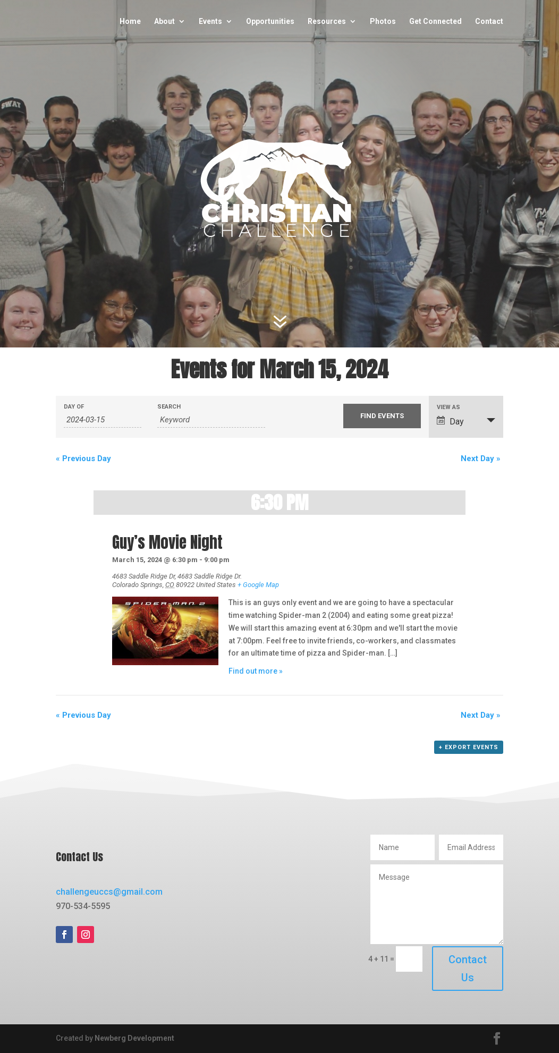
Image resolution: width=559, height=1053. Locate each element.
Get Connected (435, 22)
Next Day (481, 458)
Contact (489, 22)
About (164, 22)
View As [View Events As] (448, 407)
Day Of (74, 407)
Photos (383, 22)
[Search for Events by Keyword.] (211, 420)
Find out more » (255, 671)
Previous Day (83, 458)
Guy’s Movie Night (167, 542)
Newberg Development (134, 1038)
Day (450, 421)
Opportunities (270, 22)
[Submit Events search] (381, 416)
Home (130, 22)
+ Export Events (468, 747)
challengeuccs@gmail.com (109, 892)
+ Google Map (258, 585)
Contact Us (467, 968)
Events (210, 22)
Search (169, 407)
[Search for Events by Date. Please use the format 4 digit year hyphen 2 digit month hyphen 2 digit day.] (102, 420)
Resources (327, 22)
